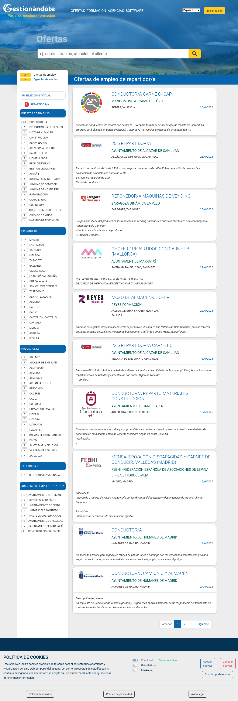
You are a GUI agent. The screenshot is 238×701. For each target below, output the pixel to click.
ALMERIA (35, 301)
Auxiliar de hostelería (45, 189)
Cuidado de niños (41, 215)
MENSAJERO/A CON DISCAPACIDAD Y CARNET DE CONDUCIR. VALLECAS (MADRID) (160, 459)
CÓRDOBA (35, 322)
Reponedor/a (38, 142)
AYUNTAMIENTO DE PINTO (45, 505)
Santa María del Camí (44, 445)
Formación (96, 11)
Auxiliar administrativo (46, 179)
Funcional (147, 660)
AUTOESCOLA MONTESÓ (44, 510)
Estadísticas (148, 665)
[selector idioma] (191, 10)
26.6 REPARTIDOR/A (131, 143)
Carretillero (38, 153)
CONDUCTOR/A (126, 530)
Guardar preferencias (217, 674)
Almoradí (36, 378)
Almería (35, 373)
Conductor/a (38, 122)
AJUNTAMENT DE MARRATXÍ (46, 526)
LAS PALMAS (37, 244)
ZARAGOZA (36, 260)
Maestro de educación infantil (46, 220)
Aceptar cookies (208, 663)
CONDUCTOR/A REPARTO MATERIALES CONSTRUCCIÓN (149, 396)
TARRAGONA (37, 291)
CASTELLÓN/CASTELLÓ (43, 317)
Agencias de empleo (46, 79)
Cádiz (33, 398)
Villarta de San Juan (43, 450)
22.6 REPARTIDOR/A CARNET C (142, 345)
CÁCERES (35, 307)
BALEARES (36, 265)
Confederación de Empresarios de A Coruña (46, 531)
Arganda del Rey (41, 383)
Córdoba (35, 404)
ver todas (58, 485)
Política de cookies (40, 694)
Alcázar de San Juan (43, 362)
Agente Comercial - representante (46, 210)
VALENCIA (35, 250)
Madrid (34, 414)
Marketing (147, 670)
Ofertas (78, 11)
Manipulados (38, 158)
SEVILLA (34, 338)
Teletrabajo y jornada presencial (46, 474)
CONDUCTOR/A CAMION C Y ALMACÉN (150, 573)
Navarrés (36, 429)
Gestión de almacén (43, 168)
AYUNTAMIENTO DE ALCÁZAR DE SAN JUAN (46, 520)
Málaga (35, 419)
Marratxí (36, 424)
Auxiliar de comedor (43, 184)
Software (134, 11)
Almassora (37, 367)
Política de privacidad (119, 694)
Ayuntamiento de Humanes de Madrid (46, 494)
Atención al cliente (43, 148)
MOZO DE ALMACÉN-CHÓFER (140, 297)
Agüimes (35, 357)
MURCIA (34, 327)
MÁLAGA (35, 255)
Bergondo (36, 388)
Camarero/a (38, 199)
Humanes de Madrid (43, 409)
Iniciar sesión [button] (215, 10)
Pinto (33, 440)
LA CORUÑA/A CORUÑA (43, 275)
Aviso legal (197, 694)
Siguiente (203, 624)
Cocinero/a (37, 205)
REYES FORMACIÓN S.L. (43, 500)
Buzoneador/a (39, 194)
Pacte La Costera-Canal (46, 515)
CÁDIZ (33, 312)
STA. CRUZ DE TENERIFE (44, 286)
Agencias (116, 11)
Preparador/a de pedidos (46, 127)
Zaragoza (36, 455)
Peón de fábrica (40, 163)
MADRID (34, 239)
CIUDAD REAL (37, 270)
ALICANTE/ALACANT (42, 296)
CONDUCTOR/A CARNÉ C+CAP (141, 94)
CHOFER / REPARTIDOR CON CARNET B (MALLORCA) (150, 251)
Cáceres (35, 393)
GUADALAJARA (38, 281)
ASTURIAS (35, 333)
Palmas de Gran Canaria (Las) (46, 435)
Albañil (35, 173)
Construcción (39, 137)
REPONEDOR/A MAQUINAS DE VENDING (151, 196)
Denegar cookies (228, 663)
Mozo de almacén (41, 132)
